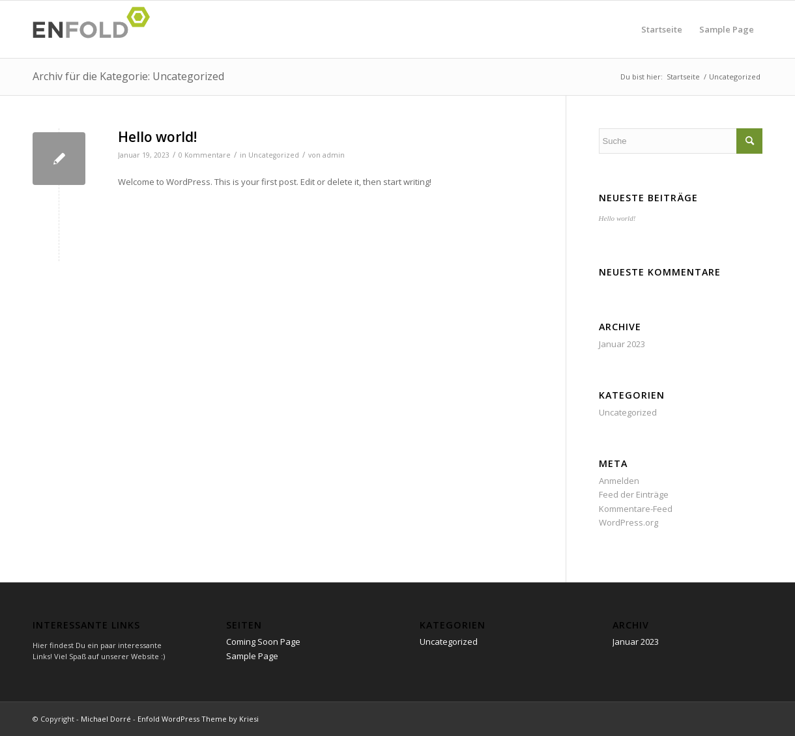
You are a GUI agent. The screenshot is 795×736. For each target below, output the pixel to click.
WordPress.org (628, 522)
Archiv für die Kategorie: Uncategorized (128, 76)
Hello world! (157, 137)
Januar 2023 (622, 344)
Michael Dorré (106, 719)
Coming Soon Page (263, 641)
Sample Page (726, 29)
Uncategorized (273, 155)
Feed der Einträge (634, 494)
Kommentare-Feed (635, 509)
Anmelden (619, 481)
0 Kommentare (205, 155)
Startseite (661, 29)
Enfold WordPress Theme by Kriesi (198, 719)
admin (334, 155)
